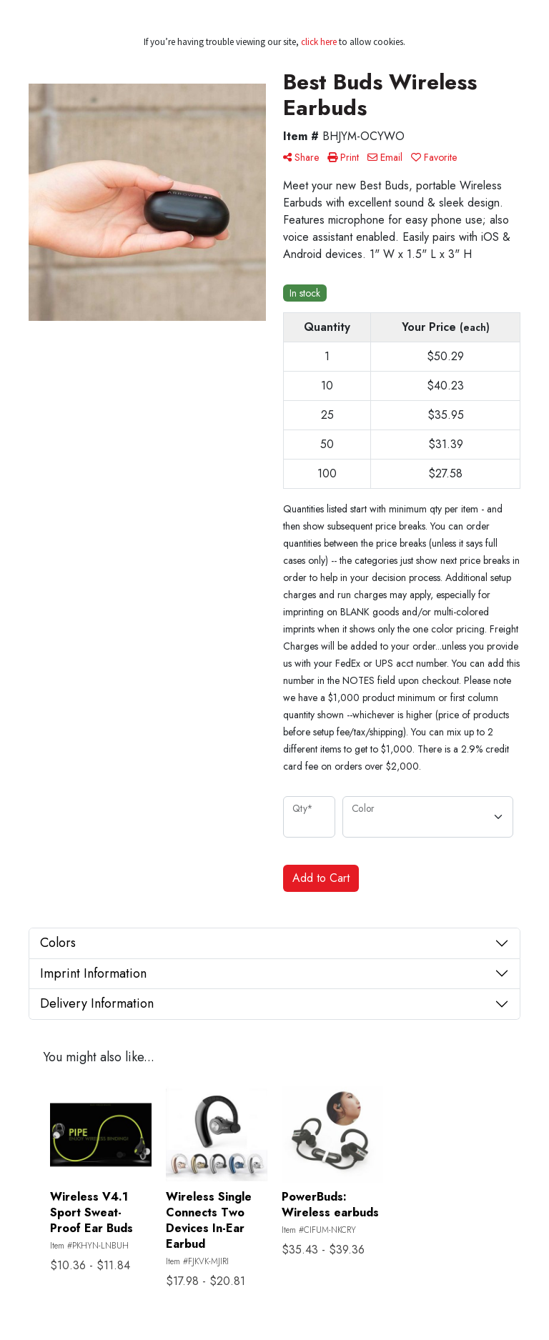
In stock (305, 293)
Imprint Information (93, 973)
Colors (58, 942)
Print (343, 157)
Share (301, 157)
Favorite (434, 157)
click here (319, 42)
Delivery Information (97, 1003)
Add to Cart (321, 878)
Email (384, 157)
